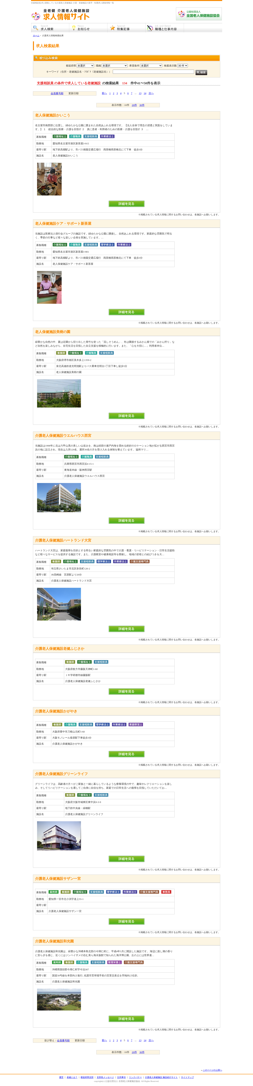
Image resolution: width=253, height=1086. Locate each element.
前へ (104, 93)
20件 (134, 105)
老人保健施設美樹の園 (52, 332)
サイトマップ (187, 1077)
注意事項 (121, 1077)
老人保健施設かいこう (52, 115)
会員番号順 (57, 93)
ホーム (36, 35)
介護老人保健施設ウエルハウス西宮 (63, 436)
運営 (61, 1077)
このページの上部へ (212, 1070)
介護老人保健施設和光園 (54, 941)
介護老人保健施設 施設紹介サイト (161, 1077)
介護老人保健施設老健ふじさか (59, 649)
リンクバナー (135, 1077)
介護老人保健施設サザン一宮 (58, 879)
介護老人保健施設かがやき (56, 711)
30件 (142, 105)
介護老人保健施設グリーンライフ (61, 774)
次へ (151, 93)
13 (140, 93)
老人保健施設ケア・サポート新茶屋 (63, 224)
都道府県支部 (87, 1077)
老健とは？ (72, 1077)
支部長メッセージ (105, 1077)
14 (145, 93)
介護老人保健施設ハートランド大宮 (63, 540)
